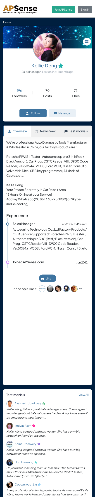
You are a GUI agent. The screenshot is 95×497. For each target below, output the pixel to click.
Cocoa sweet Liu (26, 484)
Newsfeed (45, 131)
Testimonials (76, 131)
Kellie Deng (44, 65)
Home (7, 22)
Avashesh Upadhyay (28, 403)
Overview (17, 131)
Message (62, 113)
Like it (47, 278)
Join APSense (63, 9)
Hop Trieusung (24, 462)
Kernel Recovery (25, 444)
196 (19, 90)
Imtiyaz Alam (23, 425)
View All (83, 394)
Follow (33, 113)
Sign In (85, 9)
